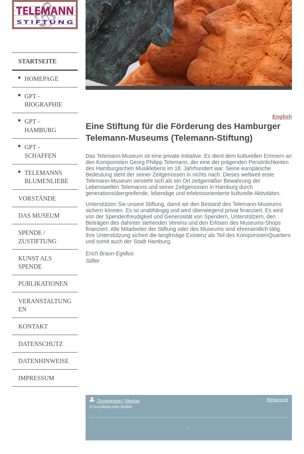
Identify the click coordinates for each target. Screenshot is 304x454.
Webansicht (277, 399)
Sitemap (132, 400)
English (282, 117)
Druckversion (105, 400)
